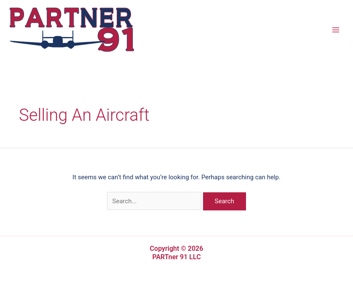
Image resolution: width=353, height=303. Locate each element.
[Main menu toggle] (336, 30)
